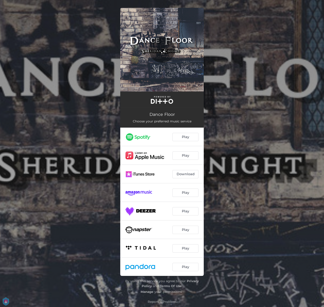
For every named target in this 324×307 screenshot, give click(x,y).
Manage (147, 292)
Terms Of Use (171, 286)
